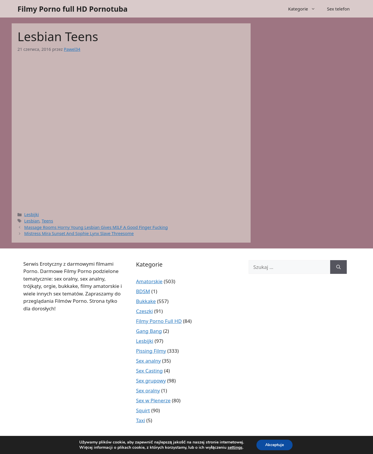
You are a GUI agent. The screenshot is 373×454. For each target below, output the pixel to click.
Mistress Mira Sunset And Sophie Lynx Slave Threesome (79, 233)
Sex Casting (149, 370)
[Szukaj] (338, 267)
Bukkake (146, 301)
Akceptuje (274, 445)
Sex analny (148, 360)
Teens (47, 221)
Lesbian (31, 221)
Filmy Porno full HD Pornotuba (72, 9)
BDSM (143, 291)
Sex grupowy (151, 380)
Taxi (140, 420)
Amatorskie (149, 281)
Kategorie (304, 9)
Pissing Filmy (151, 350)
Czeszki (144, 311)
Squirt (143, 410)
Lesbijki (31, 214)
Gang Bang (149, 331)
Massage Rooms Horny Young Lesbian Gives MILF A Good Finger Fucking (96, 227)
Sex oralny (148, 390)
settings (235, 447)
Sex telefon (338, 9)
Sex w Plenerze (153, 400)
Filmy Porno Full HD (159, 321)
